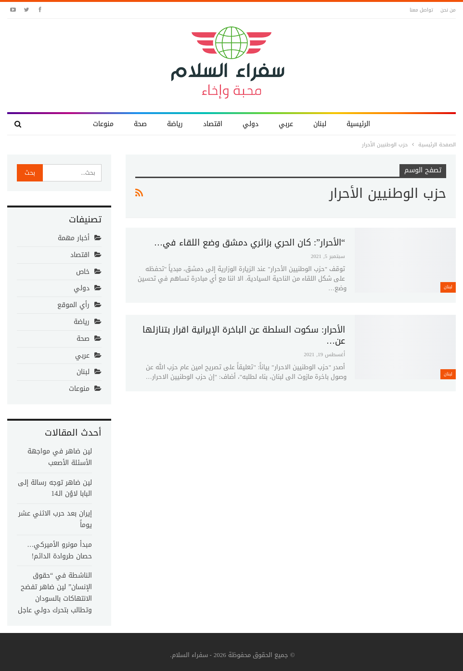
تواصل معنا (421, 9)
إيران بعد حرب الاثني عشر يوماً (55, 519)
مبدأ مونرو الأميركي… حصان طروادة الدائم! (59, 550)
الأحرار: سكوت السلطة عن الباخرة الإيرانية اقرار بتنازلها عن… (243, 335)
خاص (83, 271)
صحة (140, 123)
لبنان (319, 123)
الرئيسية (358, 123)
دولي (250, 123)
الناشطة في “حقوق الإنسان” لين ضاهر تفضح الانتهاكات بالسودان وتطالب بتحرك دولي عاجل (55, 592)
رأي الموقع (73, 304)
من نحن (448, 9)
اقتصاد (212, 123)
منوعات (103, 123)
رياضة (175, 123)
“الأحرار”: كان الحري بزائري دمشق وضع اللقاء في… (249, 242)
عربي (286, 123)
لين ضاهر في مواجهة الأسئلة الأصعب (59, 457)
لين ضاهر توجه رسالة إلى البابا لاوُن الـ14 (55, 488)
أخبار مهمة (74, 238)
